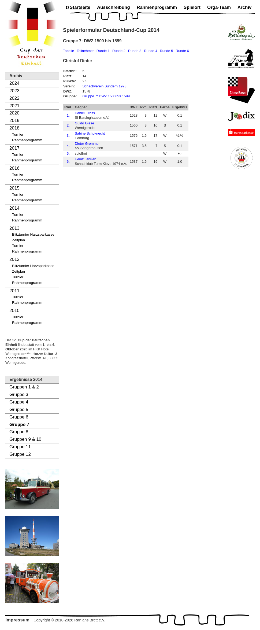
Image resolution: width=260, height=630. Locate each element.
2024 (14, 83)
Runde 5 (166, 51)
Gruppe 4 (18, 402)
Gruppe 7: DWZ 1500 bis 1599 (106, 96)
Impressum (17, 619)
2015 (14, 188)
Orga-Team (219, 7)
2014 (14, 208)
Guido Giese (84, 123)
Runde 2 (118, 51)
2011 (14, 290)
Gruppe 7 (19, 424)
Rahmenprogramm (27, 140)
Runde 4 (150, 51)
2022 (14, 98)
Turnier (17, 134)
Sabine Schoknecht (90, 133)
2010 (14, 310)
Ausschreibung (113, 7)
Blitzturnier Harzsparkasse (33, 234)
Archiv (244, 7)
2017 (14, 148)
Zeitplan (18, 240)
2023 (14, 90)
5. (68, 153)
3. (68, 136)
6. (68, 162)
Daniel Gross (85, 113)
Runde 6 (182, 51)
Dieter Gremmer (87, 144)
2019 (14, 120)
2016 (14, 168)
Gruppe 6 (18, 417)
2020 (14, 113)
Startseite (80, 7)
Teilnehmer (85, 51)
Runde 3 (134, 51)
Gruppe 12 (20, 454)
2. (68, 125)
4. (68, 146)
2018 (14, 128)
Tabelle (68, 51)
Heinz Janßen (85, 159)
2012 (14, 259)
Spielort (192, 7)
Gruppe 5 (18, 409)
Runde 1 (103, 51)
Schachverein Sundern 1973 (105, 86)
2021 (14, 105)
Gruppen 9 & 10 (25, 439)
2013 (14, 228)
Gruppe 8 (18, 431)
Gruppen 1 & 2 (24, 387)
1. (68, 115)
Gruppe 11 (20, 446)
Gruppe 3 (18, 394)
